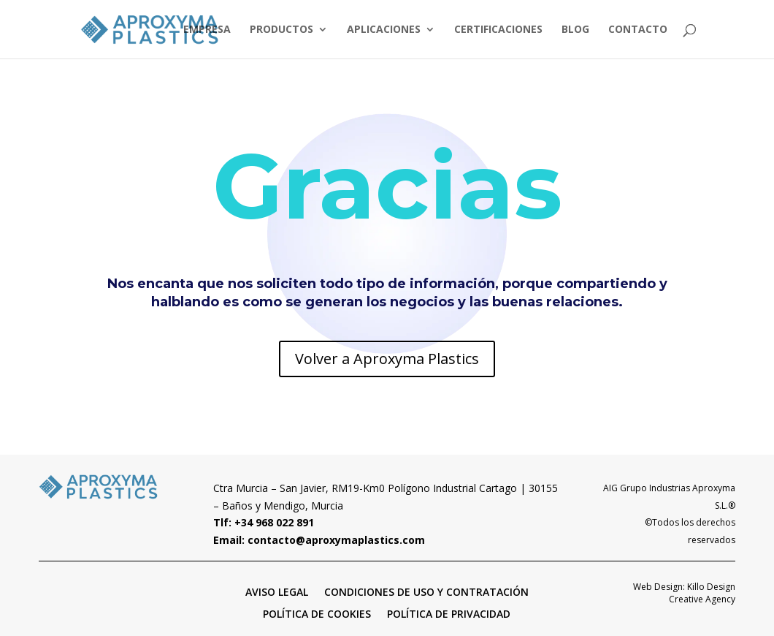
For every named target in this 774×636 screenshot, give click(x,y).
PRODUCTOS (281, 30)
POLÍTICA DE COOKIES (317, 613)
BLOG (575, 30)
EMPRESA (207, 30)
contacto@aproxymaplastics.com (336, 540)
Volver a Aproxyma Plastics (387, 358)
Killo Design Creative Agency (702, 592)
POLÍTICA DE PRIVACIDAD (448, 613)
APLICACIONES (384, 30)
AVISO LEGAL (276, 591)
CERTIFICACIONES (498, 30)
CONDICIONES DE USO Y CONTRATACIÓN (426, 591)
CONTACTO (637, 30)
